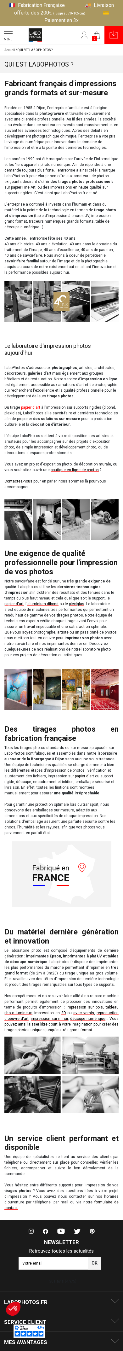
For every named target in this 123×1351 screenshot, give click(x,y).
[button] (113, 35)
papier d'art (30, 407)
